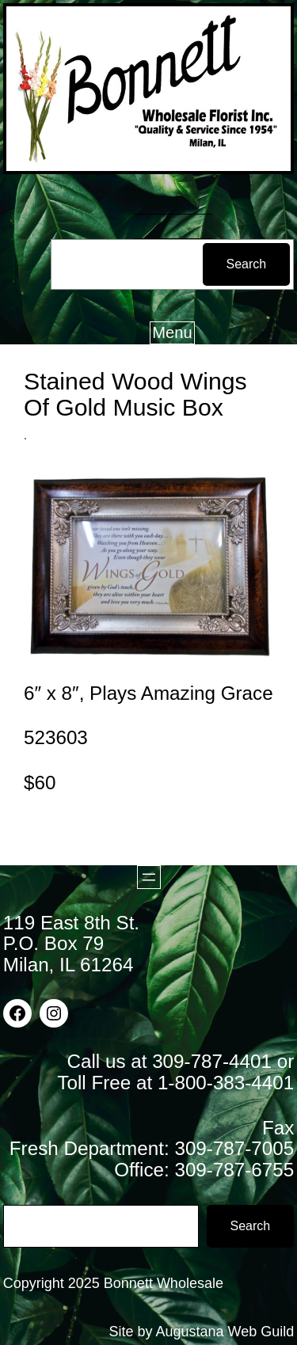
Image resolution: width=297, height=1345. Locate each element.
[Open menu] (149, 877)
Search (247, 264)
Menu (172, 332)
